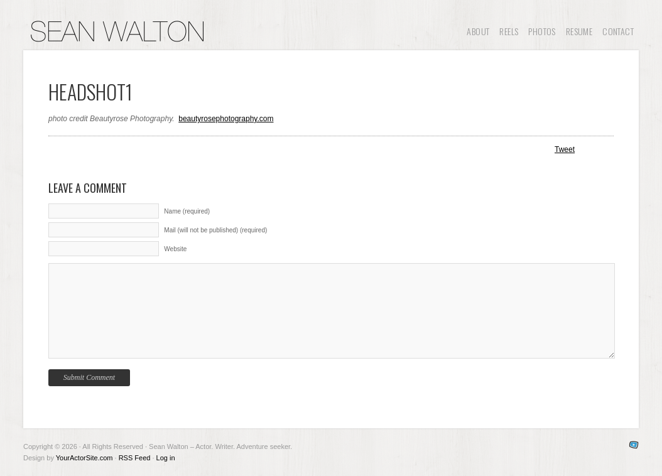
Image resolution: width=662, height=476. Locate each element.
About (478, 31)
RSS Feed (135, 458)
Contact (618, 31)
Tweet (565, 149)
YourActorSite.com (84, 458)
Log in (165, 458)
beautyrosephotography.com (225, 118)
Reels (508, 31)
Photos (541, 31)
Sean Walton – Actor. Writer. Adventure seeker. (117, 31)
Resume (579, 31)
